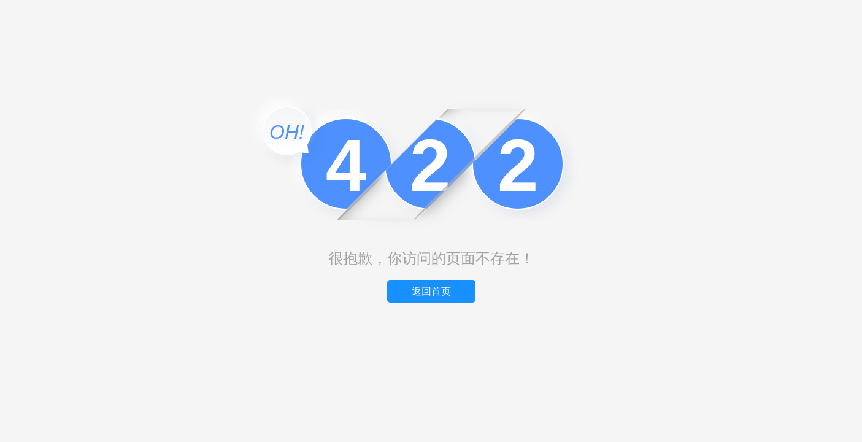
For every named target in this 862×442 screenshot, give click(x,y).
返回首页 (431, 291)
